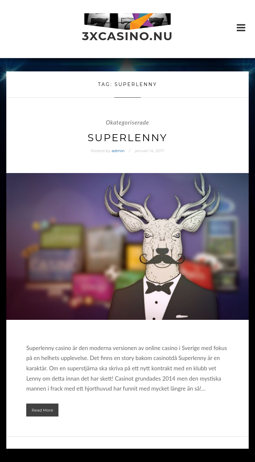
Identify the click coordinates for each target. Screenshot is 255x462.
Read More (42, 410)
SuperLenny (127, 138)
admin (118, 150)
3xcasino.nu (127, 36)
